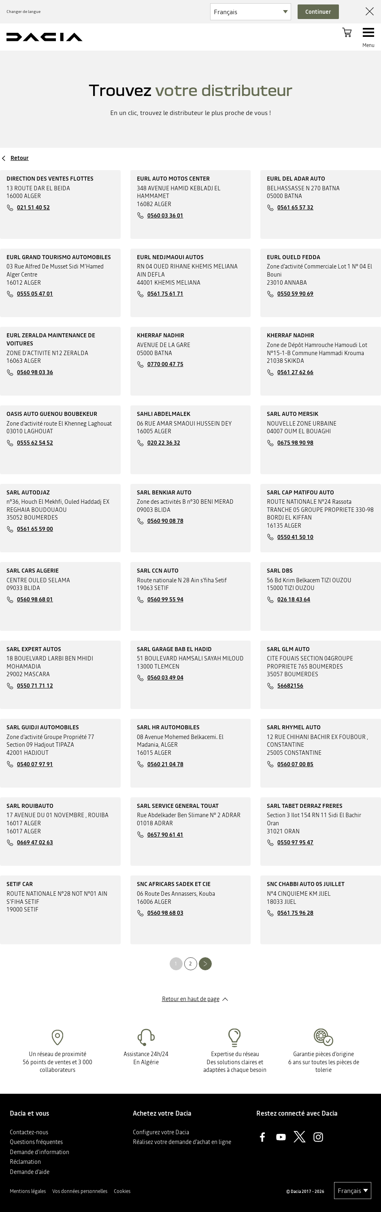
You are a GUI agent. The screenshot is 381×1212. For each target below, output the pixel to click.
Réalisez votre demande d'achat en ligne (182, 1142)
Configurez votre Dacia (161, 1132)
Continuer (318, 12)
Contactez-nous (29, 1132)
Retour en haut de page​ (190, 999)
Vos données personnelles (79, 1191)
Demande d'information (39, 1152)
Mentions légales (28, 1191)
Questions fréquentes (36, 1142)
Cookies (122, 1191)
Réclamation (25, 1162)
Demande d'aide (29, 1172)
